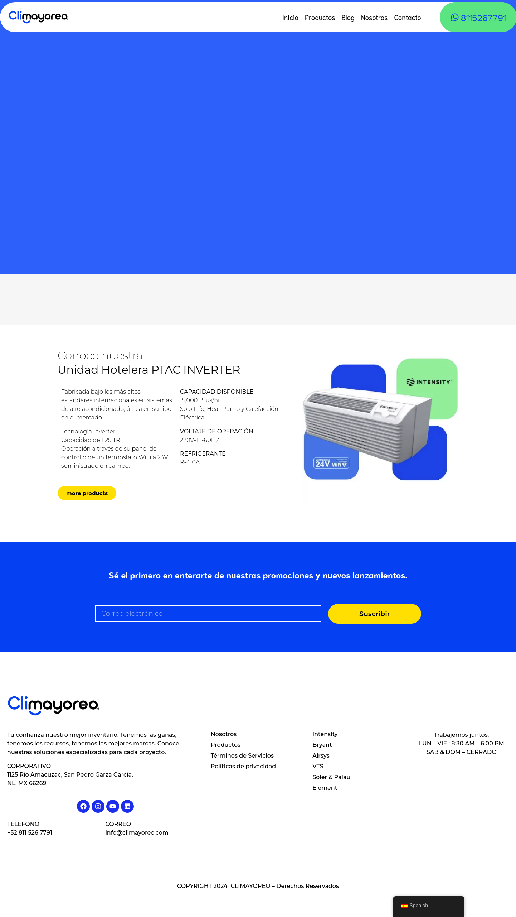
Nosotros (374, 17)
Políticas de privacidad (243, 766)
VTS (317, 766)
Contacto (407, 17)
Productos (320, 17)
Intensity (324, 734)
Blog (348, 17)
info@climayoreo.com (136, 832)
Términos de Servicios (242, 755)
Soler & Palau (331, 777)
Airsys (321, 755)
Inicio (290, 17)
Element (324, 787)
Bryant (322, 744)
